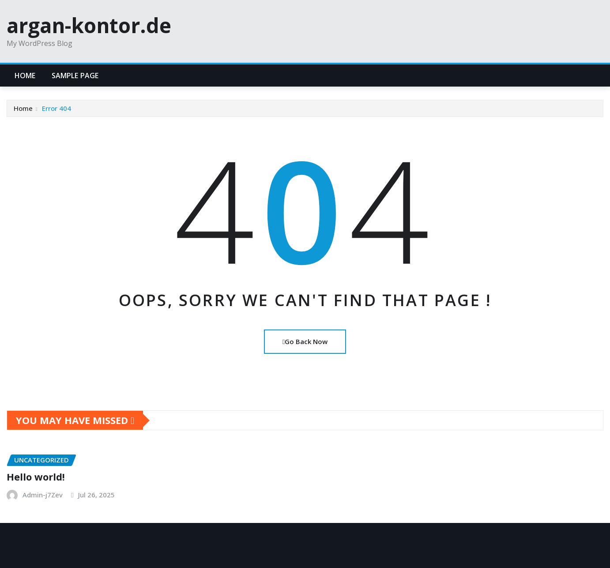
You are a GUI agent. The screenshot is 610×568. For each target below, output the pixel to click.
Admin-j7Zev (43, 494)
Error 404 (56, 108)
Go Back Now (305, 341)
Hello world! (36, 476)
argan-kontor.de (89, 25)
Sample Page (75, 75)
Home (25, 75)
